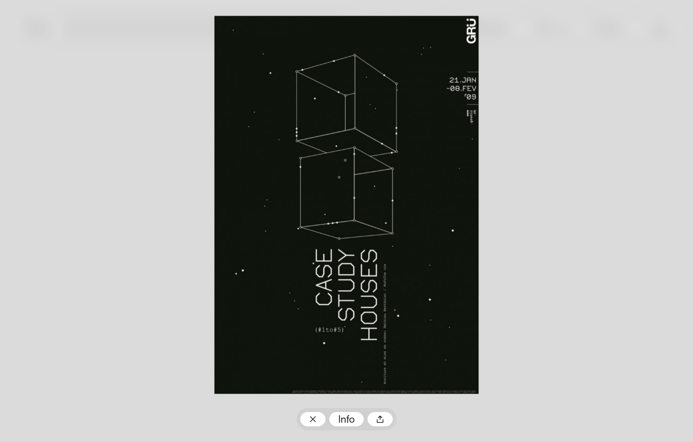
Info (346, 420)
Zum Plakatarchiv (313, 419)
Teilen (380, 419)
